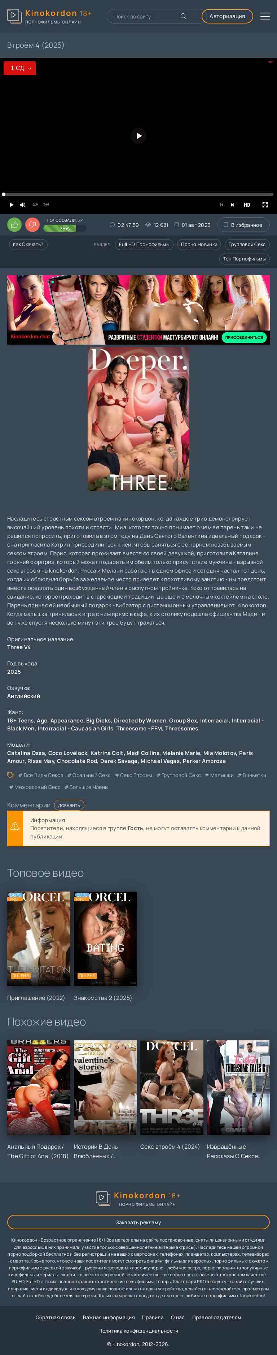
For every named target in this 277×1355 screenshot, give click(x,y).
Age (42, 720)
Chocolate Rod (77, 761)
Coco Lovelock (68, 753)
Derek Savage (119, 761)
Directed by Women (140, 720)
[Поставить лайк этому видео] (14, 224)
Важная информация (109, 1317)
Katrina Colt (107, 753)
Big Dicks (98, 720)
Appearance (66, 720)
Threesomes (181, 728)
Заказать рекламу (139, 1222)
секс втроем (136, 775)
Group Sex (183, 720)
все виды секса (43, 775)
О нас (178, 1317)
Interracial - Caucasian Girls (75, 728)
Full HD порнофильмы (144, 244)
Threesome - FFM (139, 728)
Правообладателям (217, 1317)
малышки (222, 775)
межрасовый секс (37, 787)
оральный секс (91, 775)
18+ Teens (20, 720)
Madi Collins (143, 753)
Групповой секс (247, 244)
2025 (14, 672)
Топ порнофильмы (244, 258)
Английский (23, 696)
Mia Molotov (219, 753)
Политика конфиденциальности (138, 1330)
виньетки (254, 775)
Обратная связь (56, 1317)
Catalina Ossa (26, 753)
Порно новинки (199, 244)
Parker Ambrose (204, 761)
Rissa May (40, 761)
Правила (153, 1317)
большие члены (89, 787)
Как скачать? (28, 244)
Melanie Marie (181, 753)
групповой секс (181, 775)
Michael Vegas (160, 761)
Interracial (214, 720)
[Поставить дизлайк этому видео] (32, 224)
